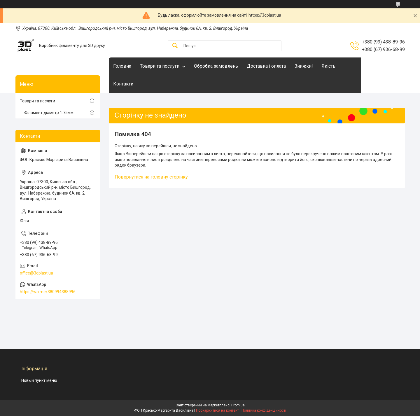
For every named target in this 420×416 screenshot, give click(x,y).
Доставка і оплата (266, 66)
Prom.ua (238, 405)
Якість (328, 66)
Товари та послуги (159, 66)
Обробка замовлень (216, 66)
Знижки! (304, 66)
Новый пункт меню (39, 380)
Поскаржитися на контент (217, 410)
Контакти (123, 84)
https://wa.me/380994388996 (48, 291)
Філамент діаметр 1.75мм (49, 112)
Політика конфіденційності (264, 410)
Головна (122, 66)
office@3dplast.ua (36, 273)
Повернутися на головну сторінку (151, 177)
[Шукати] (175, 45)
